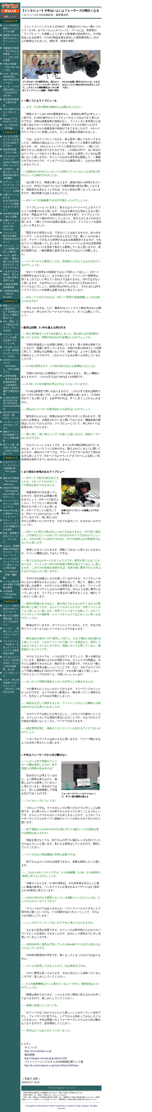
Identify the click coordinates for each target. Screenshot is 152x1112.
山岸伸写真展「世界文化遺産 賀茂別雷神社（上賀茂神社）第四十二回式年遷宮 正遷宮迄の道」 (11, 385)
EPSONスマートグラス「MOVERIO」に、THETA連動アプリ (11, 366)
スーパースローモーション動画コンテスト (11, 503)
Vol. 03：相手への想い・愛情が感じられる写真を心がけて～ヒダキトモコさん (11, 261)
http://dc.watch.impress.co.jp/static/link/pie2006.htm (51, 1065)
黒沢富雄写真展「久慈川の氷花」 (11, 102)
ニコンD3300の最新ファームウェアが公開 (11, 28)
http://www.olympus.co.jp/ (38, 1051)
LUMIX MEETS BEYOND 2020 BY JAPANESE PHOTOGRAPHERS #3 (13, 403)
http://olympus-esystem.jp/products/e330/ (45, 1058)
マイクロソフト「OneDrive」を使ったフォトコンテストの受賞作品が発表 (11, 647)
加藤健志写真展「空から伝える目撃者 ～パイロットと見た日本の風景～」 (11, 54)
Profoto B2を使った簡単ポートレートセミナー (11, 513)
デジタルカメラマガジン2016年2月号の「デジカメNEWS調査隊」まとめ (11, 663)
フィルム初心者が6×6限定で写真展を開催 (11, 584)
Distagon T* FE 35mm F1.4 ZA (10, 120)
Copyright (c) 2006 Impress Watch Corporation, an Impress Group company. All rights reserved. (61, 1106)
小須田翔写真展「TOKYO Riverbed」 (11, 294)
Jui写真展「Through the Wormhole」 (9, 594)
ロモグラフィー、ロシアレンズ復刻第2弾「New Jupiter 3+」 (11, 468)
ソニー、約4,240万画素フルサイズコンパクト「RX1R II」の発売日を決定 (11, 685)
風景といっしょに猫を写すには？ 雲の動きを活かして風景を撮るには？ (11, 311)
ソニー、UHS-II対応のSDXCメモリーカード (11, 608)
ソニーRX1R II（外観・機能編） (10, 574)
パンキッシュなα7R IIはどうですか (11, 425)
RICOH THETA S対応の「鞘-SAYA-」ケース (11, 415)
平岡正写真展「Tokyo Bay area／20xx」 (11, 67)
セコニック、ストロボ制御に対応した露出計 (11, 248)
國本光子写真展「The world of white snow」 (11, 481)
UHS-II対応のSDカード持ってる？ (11, 112)
